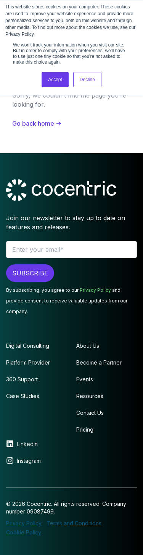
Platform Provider (28, 362)
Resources (89, 396)
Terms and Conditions (74, 523)
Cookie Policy (23, 532)
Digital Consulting (27, 345)
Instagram (29, 460)
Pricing (84, 429)
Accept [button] (55, 79)
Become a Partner (99, 362)
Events (84, 379)
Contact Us (90, 412)
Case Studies (22, 396)
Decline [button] (87, 79)
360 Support (22, 379)
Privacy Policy (95, 290)
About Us (87, 345)
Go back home (36, 123)
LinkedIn (27, 444)
